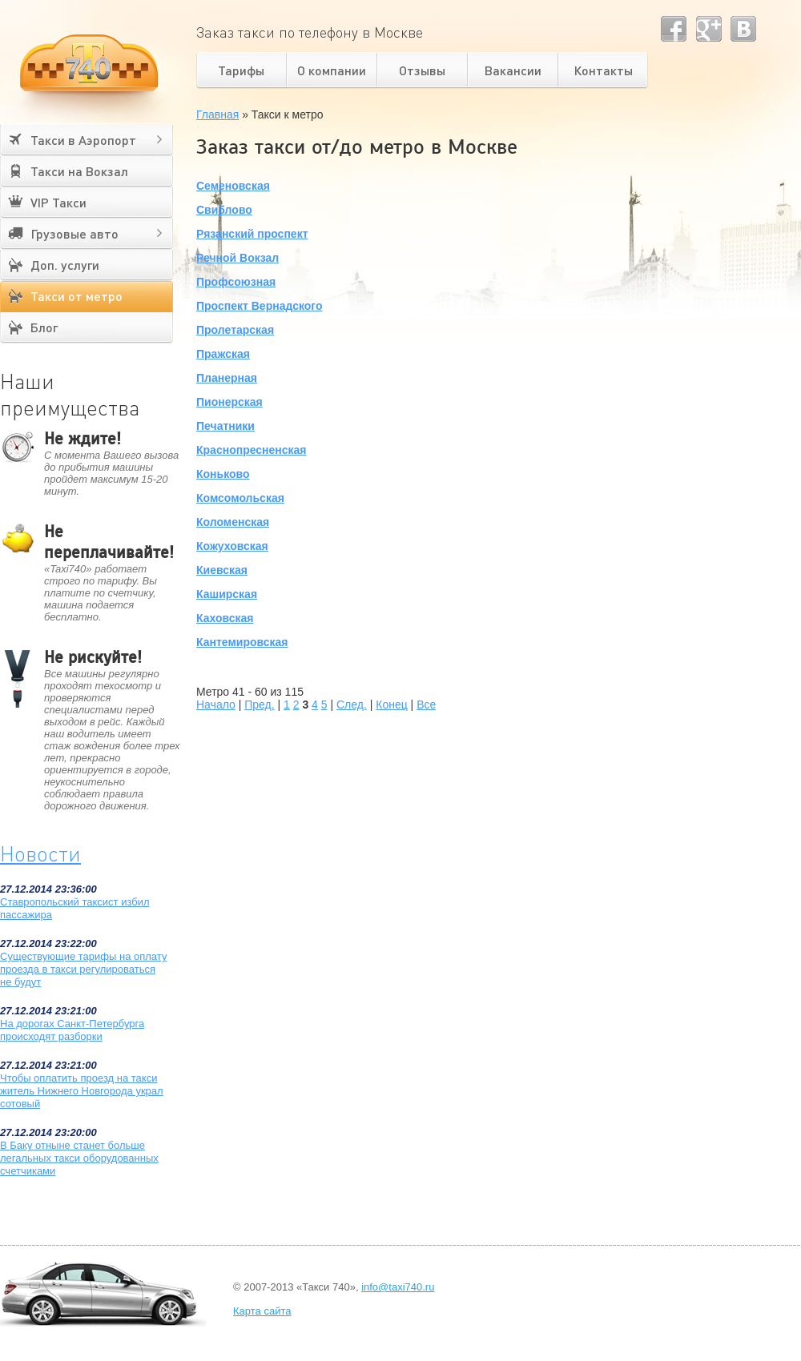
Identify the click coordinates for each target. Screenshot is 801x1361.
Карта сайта (262, 1311)
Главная (217, 114)
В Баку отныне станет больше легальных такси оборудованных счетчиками (79, 1158)
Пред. (259, 704)
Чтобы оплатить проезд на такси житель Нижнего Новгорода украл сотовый (81, 1091)
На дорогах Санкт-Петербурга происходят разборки (72, 1030)
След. (351, 704)
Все (426, 704)
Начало (215, 704)
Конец (391, 704)
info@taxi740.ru (397, 1287)
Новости (40, 853)
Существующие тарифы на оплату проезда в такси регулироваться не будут (83, 969)
